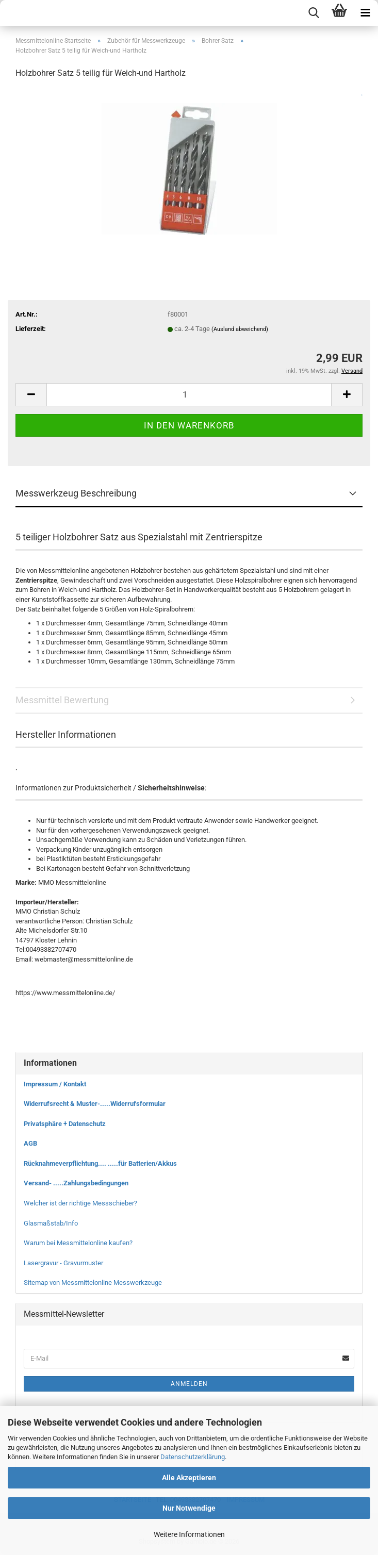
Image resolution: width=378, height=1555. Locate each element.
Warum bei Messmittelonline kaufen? (78, 1243)
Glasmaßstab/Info (51, 1223)
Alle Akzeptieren (189, 1478)
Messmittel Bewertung (62, 699)
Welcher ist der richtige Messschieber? (80, 1203)
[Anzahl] (189, 394)
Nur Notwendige (189, 1508)
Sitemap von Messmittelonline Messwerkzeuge (93, 1282)
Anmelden (189, 1383)
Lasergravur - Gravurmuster (63, 1263)
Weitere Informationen (189, 1534)
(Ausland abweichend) (239, 329)
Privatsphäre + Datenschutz (65, 1124)
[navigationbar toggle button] (365, 13)
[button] (30, 394)
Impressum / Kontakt (55, 1084)
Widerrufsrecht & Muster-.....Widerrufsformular (95, 1103)
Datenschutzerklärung (192, 1457)
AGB (30, 1143)
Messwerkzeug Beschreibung (76, 493)
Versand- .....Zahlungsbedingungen (76, 1183)
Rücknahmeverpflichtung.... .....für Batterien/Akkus (100, 1163)
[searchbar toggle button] (313, 13)
